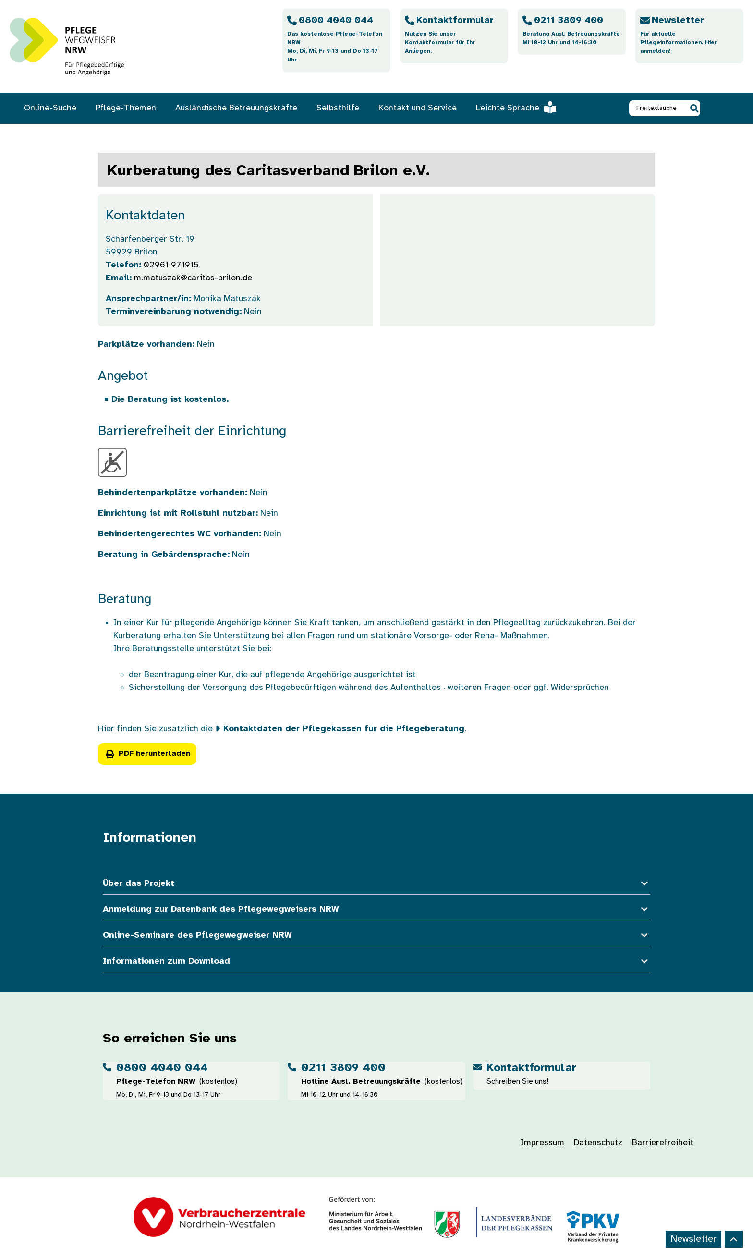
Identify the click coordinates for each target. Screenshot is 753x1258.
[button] (694, 108)
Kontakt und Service (417, 108)
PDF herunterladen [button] (147, 754)
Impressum (542, 1143)
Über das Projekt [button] (376, 883)
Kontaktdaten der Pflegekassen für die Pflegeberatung (343, 729)
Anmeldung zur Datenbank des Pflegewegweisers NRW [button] (376, 909)
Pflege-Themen (126, 108)
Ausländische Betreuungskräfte (236, 108)
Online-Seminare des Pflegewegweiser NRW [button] (376, 935)
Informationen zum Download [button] (376, 961)
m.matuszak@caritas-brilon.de (193, 278)
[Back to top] (733, 1239)
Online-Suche (50, 108)
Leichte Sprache (516, 108)
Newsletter (693, 1239)
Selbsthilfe (337, 108)
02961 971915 (171, 265)
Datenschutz (598, 1143)
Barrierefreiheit (662, 1143)
